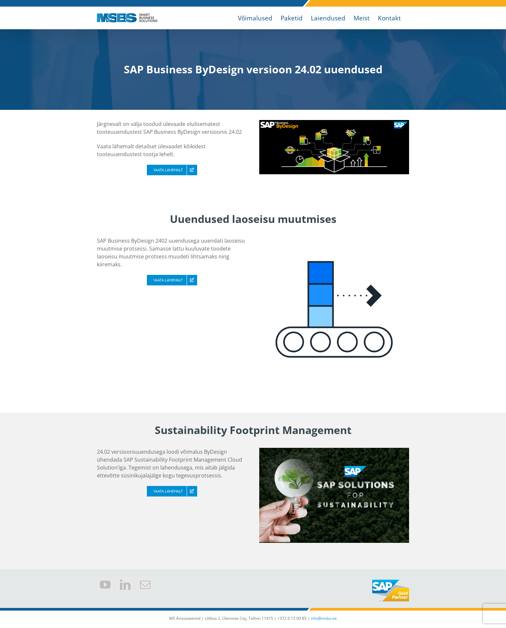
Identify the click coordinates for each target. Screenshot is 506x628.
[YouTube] (105, 584)
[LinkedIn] (125, 584)
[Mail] (145, 584)
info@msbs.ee (324, 618)
